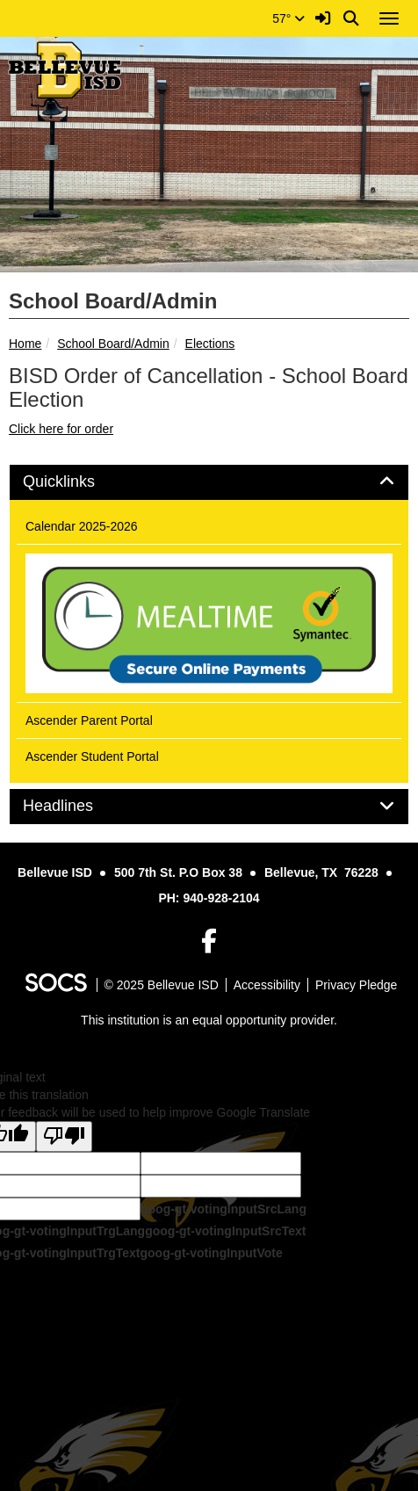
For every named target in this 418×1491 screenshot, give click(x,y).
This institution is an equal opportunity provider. (209, 1020)
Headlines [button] (78, 806)
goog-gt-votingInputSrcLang (223, 1209)
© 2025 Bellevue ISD (161, 985)
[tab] (209, 482)
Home (25, 344)
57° (288, 18)
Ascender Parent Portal (89, 720)
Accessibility (267, 985)
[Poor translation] (64, 1136)
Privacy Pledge (356, 985)
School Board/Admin (113, 344)
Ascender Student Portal (92, 756)
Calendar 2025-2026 (81, 526)
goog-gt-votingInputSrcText (225, 1231)
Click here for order (61, 429)
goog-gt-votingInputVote (211, 1253)
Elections (210, 344)
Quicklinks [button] (78, 482)
